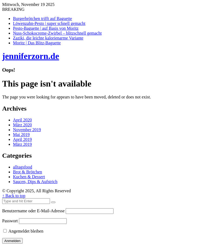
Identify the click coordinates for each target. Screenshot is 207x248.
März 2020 (22, 125)
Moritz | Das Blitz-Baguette (37, 43)
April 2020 (22, 120)
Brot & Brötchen (27, 172)
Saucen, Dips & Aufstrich (35, 181)
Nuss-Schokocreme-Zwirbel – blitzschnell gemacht (57, 33)
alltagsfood (22, 167)
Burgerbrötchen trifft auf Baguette (42, 18)
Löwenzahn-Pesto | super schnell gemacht (49, 23)
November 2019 (27, 129)
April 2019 (22, 139)
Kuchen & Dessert (29, 176)
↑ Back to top (13, 195)
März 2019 (22, 144)
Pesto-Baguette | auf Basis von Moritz (46, 28)
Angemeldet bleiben (23, 231)
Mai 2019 (21, 134)
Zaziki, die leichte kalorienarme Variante (48, 38)
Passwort (10, 221)
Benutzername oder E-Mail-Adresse (33, 211)
